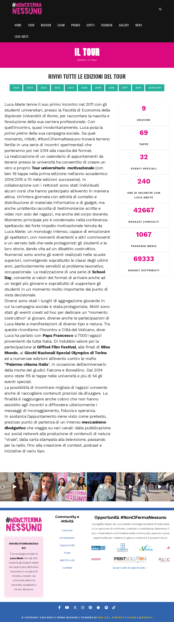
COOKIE (131, 617)
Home (81, 60)
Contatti (67, 567)
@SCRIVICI (145, 617)
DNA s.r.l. (105, 617)
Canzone (67, 530)
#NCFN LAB (67, 560)
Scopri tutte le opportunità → (130, 567)
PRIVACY (119, 617)
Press (67, 552)
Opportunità (67, 545)
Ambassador (67, 537)
